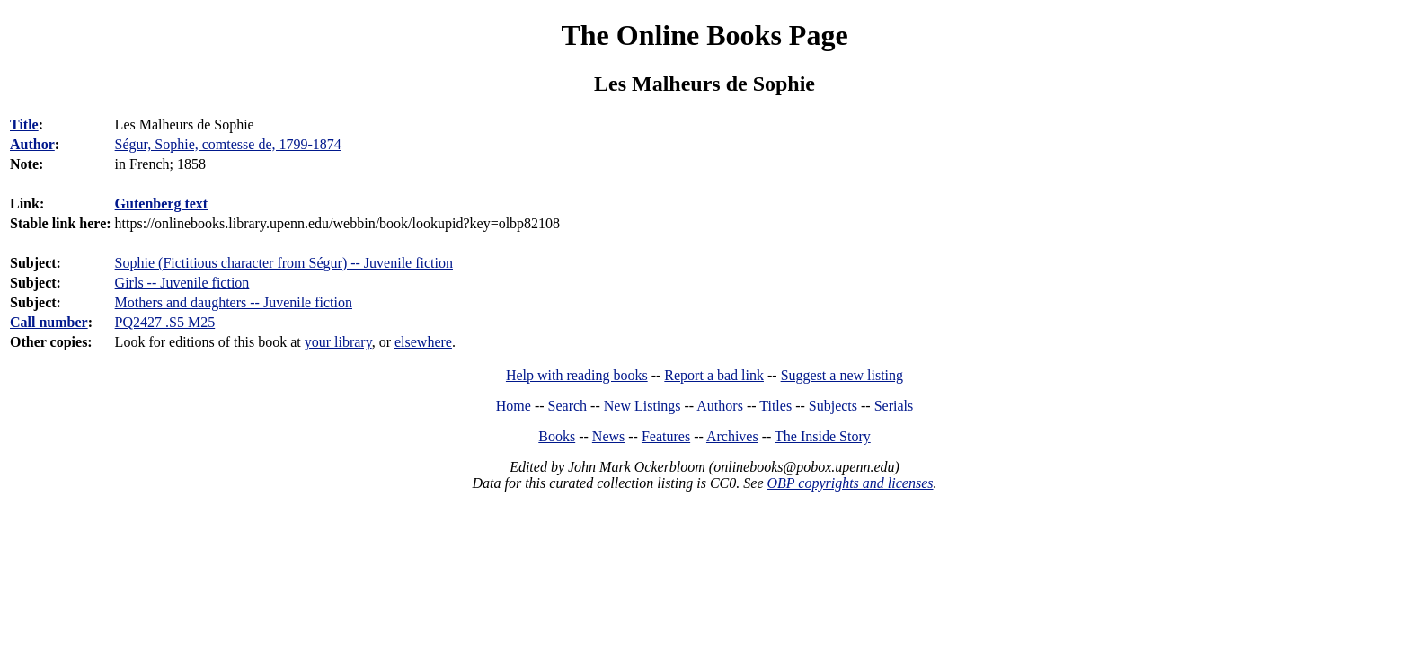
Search (568, 405)
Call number (49, 322)
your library (338, 342)
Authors (719, 405)
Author (32, 144)
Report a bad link (714, 375)
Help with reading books (577, 375)
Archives (732, 436)
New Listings (642, 405)
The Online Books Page (704, 35)
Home (513, 405)
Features (666, 436)
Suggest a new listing (842, 375)
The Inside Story (823, 436)
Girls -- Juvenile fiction (182, 282)
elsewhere (423, 342)
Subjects (833, 405)
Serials (894, 405)
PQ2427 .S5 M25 (165, 322)
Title (24, 124)
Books (556, 436)
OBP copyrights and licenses (850, 483)
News (608, 436)
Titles (775, 405)
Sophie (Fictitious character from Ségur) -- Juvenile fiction (284, 262)
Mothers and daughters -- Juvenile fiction (233, 302)
